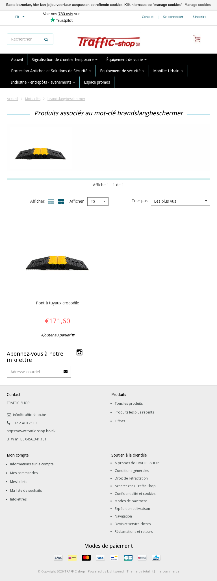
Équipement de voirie (126, 59)
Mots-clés (32, 98)
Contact (147, 16)
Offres (120, 421)
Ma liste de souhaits (26, 490)
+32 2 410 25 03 (22, 423)
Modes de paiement (131, 501)
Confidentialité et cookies (135, 493)
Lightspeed (115, 571)
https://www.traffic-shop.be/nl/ (31, 431)
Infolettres (18, 499)
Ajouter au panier (57, 335)
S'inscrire (200, 16)
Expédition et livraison (132, 508)
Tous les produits (129, 403)
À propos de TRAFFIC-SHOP (137, 463)
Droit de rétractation (131, 478)
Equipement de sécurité (122, 71)
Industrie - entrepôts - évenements (43, 82)
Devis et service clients (133, 523)
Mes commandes (24, 472)
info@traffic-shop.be (26, 414)
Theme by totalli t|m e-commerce (153, 571)
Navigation (123, 516)
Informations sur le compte (32, 464)
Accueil (17, 59)
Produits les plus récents (134, 412)
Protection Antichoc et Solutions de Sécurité (51, 71)
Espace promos (97, 82)
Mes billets (18, 481)
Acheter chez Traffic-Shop (135, 486)
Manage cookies (198, 5)
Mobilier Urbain (168, 71)
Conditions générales (132, 470)
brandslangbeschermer (66, 98)
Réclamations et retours (134, 531)
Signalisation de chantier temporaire (64, 59)
